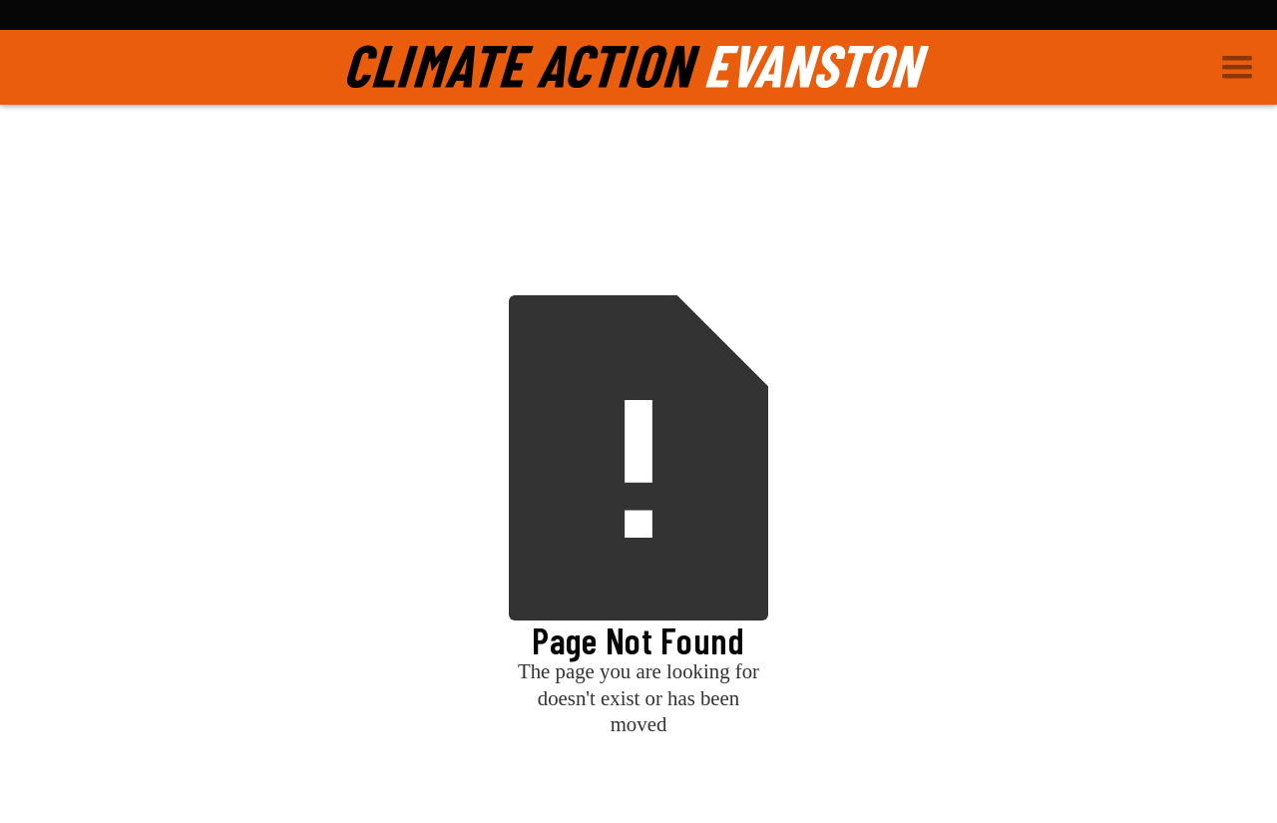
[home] (638, 67)
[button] (1245, 67)
